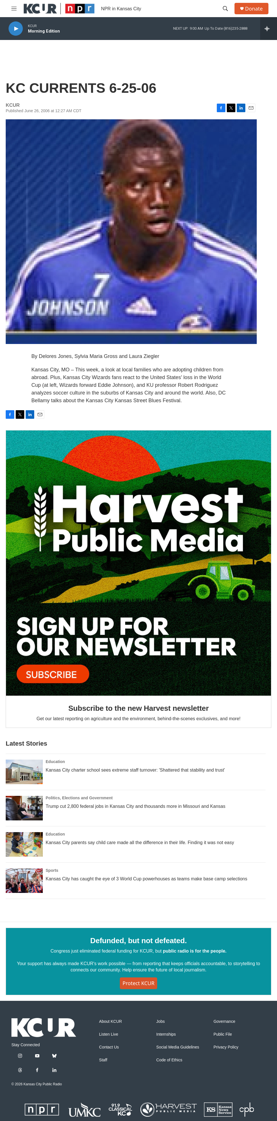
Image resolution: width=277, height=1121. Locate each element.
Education (55, 761)
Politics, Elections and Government (79, 798)
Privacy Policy (225, 1047)
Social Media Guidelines (177, 1047)
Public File (222, 1034)
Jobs (160, 1021)
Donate (254, 9)
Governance (224, 1021)
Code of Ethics (169, 1060)
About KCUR (110, 1021)
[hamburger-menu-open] (14, 8)
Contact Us (109, 1047)
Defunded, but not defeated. (138, 940)
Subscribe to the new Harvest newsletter (138, 708)
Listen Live (108, 1034)
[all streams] (268, 28)
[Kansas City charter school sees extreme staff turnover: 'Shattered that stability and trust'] (24, 772)
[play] (15, 28)
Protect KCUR (139, 983)
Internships (166, 1034)
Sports (52, 870)
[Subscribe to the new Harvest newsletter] (138, 563)
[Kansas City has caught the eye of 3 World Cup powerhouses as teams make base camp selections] (24, 880)
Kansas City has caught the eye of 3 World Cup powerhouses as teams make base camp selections (146, 878)
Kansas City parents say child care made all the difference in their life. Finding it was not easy (140, 842)
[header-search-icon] (225, 8)
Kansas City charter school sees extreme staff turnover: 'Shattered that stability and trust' (135, 770)
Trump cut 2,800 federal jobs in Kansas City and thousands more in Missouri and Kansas (135, 806)
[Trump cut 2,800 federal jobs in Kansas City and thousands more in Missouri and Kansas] (24, 808)
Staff (103, 1060)
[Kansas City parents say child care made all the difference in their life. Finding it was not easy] (24, 844)
